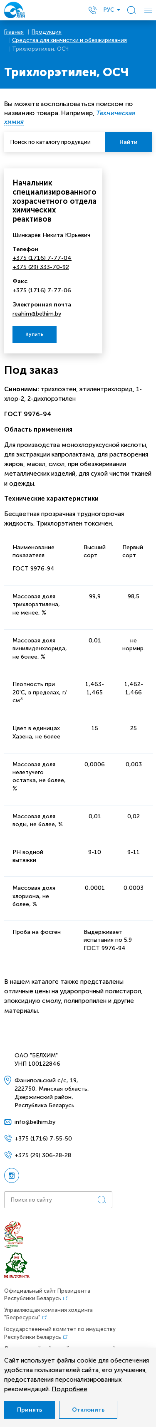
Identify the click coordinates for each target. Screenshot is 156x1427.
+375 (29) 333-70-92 (40, 267)
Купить (34, 334)
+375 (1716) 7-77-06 (41, 290)
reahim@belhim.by (36, 313)
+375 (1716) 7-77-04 (42, 258)
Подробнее (69, 1389)
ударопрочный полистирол (100, 991)
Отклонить (88, 1409)
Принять (29, 1409)
